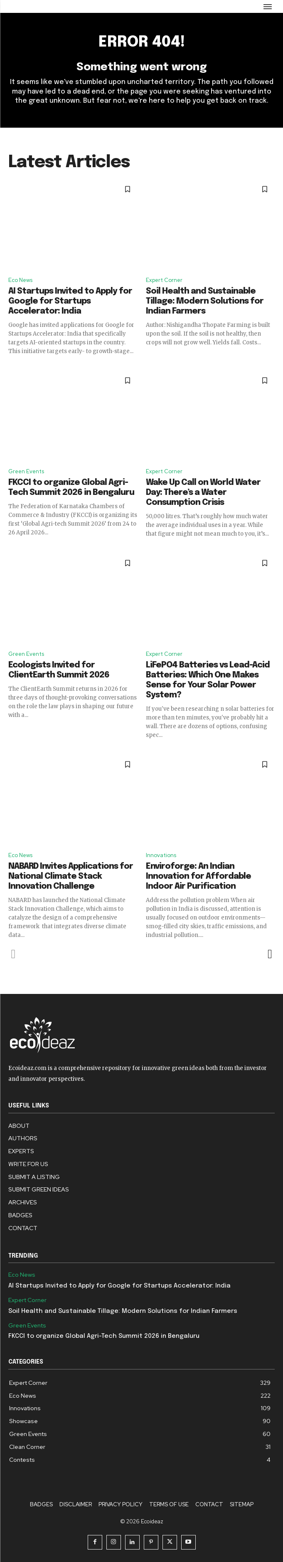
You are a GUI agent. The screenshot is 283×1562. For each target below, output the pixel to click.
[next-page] (269, 954)
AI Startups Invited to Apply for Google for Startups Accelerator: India (70, 301)
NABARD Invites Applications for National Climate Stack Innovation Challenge (70, 876)
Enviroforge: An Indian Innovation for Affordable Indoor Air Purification (198, 876)
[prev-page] (13, 954)
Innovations (161, 855)
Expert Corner (164, 280)
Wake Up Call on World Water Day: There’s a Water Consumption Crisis (203, 492)
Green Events (26, 471)
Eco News (20, 280)
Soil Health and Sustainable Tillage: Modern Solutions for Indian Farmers (204, 301)
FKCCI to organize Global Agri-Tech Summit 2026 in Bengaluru (103, 1336)
